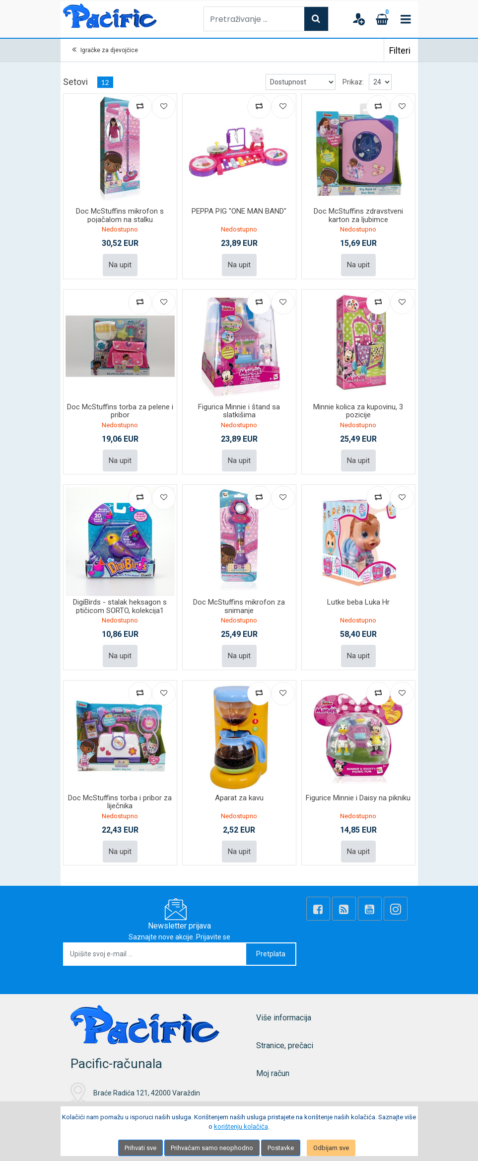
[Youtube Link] (370, 909)
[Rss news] (344, 909)
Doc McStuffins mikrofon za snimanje (239, 606)
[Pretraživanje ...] (254, 19)
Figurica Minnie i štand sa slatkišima (239, 411)
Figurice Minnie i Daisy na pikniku (358, 797)
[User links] (358, 19)
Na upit (120, 264)
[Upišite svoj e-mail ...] (155, 954)
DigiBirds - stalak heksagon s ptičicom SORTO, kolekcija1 (120, 606)
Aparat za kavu (239, 797)
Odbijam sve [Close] (331, 1148)
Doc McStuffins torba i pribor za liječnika (120, 802)
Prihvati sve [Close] (140, 1148)
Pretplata (270, 954)
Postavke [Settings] (281, 1148)
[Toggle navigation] (406, 19)
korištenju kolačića (241, 1126)
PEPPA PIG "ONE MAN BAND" (239, 211)
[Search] (316, 19)
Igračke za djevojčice (109, 50)
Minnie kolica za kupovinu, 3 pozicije (358, 411)
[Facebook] (318, 909)
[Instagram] (396, 909)
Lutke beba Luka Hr (358, 602)
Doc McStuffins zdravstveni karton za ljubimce (358, 215)
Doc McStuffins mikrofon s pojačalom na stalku (120, 215)
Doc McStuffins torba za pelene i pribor (120, 411)
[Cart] (382, 19)
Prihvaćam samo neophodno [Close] (212, 1148)
